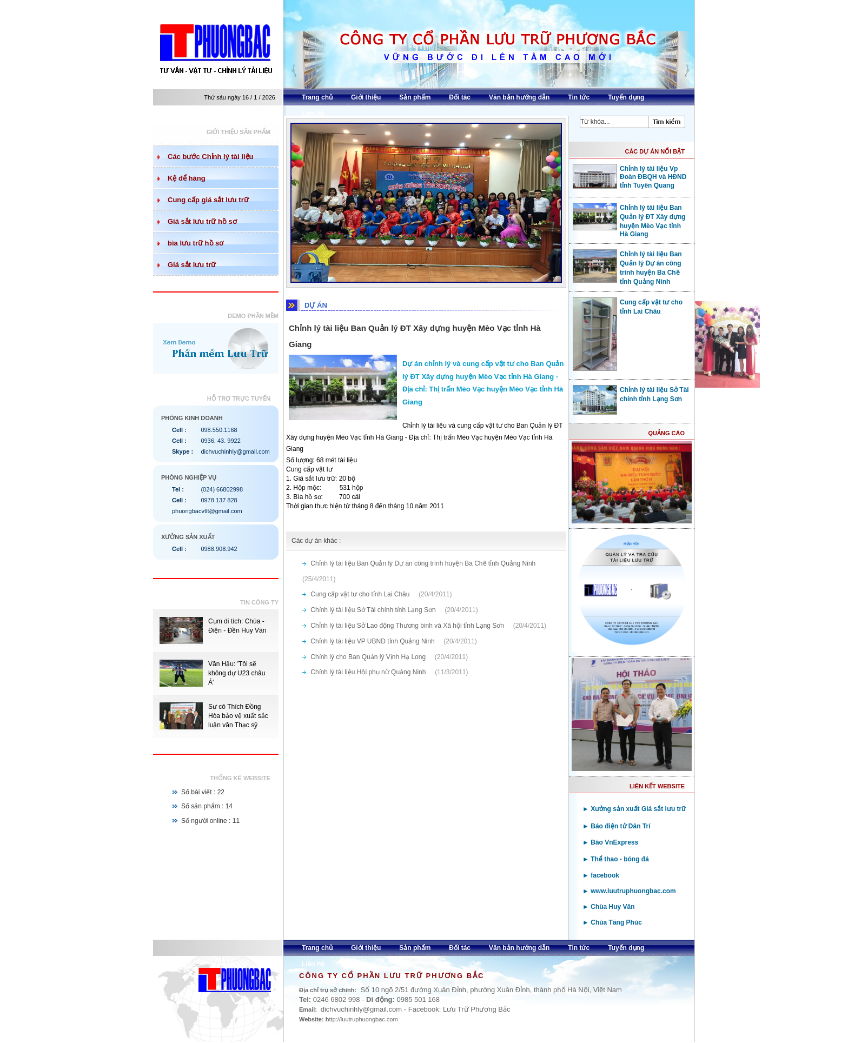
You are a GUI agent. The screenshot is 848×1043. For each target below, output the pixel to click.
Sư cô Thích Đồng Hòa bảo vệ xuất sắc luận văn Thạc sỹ (238, 716)
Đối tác (460, 97)
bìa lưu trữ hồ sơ (195, 243)
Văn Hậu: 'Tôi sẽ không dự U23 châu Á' (236, 673)
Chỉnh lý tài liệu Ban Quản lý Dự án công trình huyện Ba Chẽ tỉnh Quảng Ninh (423, 563)
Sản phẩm (414, 97)
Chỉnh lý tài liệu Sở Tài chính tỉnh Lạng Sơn (374, 610)
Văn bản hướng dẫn (519, 97)
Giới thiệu (366, 97)
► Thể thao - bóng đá (615, 859)
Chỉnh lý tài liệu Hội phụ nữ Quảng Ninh (368, 672)
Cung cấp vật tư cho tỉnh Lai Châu (360, 594)
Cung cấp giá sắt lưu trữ (208, 200)
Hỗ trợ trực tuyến (238, 398)
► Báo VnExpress (610, 842)
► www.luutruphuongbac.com (629, 891)
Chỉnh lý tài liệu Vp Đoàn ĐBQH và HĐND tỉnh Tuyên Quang (629, 176)
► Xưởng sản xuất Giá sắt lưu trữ (634, 809)
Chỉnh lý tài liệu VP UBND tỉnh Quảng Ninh (373, 641)
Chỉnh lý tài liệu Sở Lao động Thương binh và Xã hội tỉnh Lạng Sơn (408, 625)
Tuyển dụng (626, 97)
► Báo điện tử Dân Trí (616, 826)
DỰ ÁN (315, 305)
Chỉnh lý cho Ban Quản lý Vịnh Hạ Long (368, 657)
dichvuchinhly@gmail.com (235, 451)
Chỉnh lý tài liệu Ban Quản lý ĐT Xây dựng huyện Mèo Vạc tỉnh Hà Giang (629, 220)
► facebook (600, 875)
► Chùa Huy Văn (608, 907)
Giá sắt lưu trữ (192, 265)
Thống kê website (240, 778)
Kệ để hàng (187, 178)
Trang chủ (317, 97)
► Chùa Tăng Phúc (612, 922)
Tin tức (578, 97)
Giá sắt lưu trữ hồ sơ (202, 221)
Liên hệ (313, 113)
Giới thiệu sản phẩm (238, 132)
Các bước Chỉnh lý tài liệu (210, 156)
